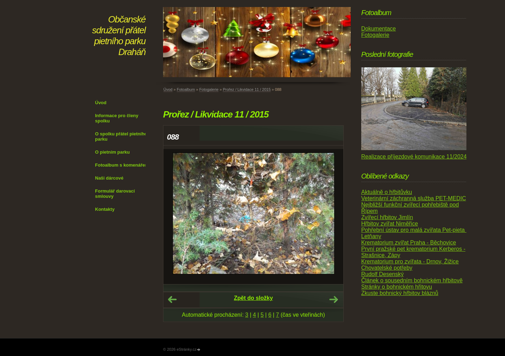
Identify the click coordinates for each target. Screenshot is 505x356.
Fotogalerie (208, 89)
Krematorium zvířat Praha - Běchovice (408, 243)
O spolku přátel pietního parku (121, 136)
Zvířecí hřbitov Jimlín (387, 217)
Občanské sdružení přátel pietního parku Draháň (119, 35)
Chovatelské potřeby (386, 268)
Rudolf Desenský (382, 274)
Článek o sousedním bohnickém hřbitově (412, 280)
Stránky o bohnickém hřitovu (396, 287)
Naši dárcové (109, 178)
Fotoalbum (186, 89)
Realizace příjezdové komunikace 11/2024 (414, 157)
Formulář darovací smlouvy (115, 193)
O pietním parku (112, 152)
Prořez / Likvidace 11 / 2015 (246, 89)
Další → (333, 299)
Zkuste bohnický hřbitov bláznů (399, 293)
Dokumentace (378, 29)
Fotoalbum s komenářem (122, 165)
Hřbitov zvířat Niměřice (389, 224)
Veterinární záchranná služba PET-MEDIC (413, 198)
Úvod (101, 102)
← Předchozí (172, 299)
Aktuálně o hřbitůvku (386, 192)
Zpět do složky (253, 298)
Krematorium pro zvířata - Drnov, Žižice (410, 261)
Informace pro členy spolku (117, 118)
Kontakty (105, 209)
